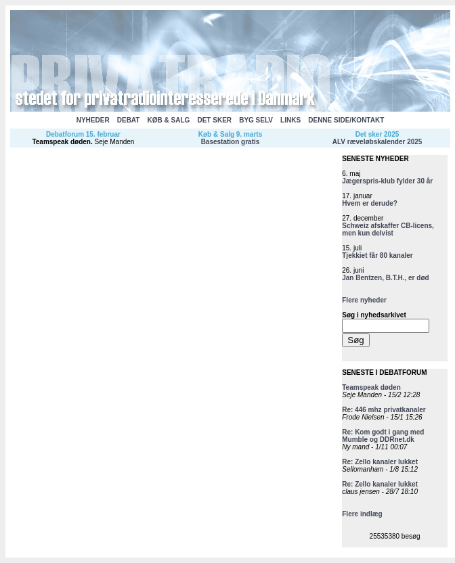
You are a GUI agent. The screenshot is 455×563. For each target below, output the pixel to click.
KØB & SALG (169, 120)
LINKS (290, 120)
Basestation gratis (230, 141)
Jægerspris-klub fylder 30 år (387, 181)
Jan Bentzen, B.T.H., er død (385, 278)
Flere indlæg (362, 514)
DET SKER (214, 120)
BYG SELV (256, 120)
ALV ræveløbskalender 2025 (377, 141)
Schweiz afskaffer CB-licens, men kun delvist (388, 229)
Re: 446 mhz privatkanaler (383, 409)
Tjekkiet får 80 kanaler (377, 255)
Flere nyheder (364, 300)
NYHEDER (93, 120)
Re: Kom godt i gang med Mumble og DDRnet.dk (383, 435)
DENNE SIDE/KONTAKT (346, 120)
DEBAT (128, 120)
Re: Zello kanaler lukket (380, 462)
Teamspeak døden (61, 141)
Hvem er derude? (369, 203)
